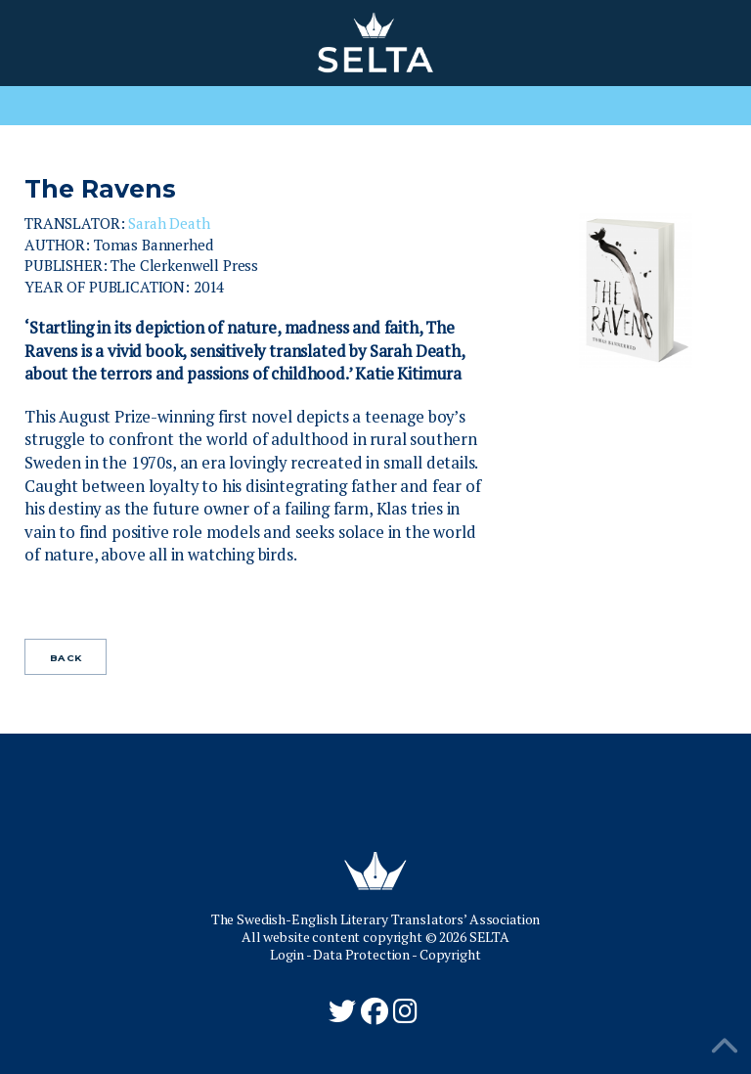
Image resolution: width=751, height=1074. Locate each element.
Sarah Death (168, 223)
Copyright (450, 954)
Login (286, 954)
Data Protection (361, 954)
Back (65, 657)
